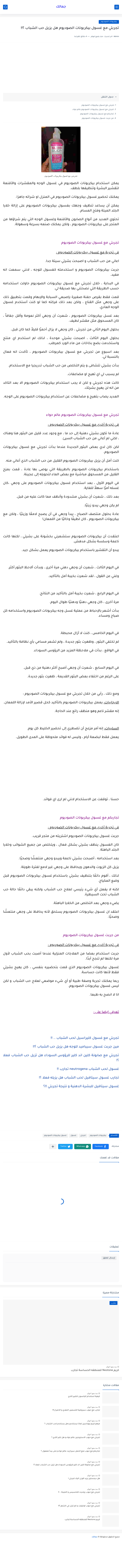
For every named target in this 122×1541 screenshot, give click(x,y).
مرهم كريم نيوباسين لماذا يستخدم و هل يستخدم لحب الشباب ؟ (72, 1424)
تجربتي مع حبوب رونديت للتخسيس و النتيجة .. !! (79, 1492)
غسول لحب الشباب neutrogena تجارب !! (88, 1069)
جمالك (61, 7)
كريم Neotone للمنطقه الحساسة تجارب (95, 1370)
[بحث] (5, 7)
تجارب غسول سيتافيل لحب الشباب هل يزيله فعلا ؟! (79, 1078)
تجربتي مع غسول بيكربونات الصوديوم (98, 105)
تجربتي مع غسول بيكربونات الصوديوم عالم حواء (93, 110)
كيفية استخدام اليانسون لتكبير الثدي (84, 1397)
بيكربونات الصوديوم (109, 22)
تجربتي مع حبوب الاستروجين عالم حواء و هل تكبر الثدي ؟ (75, 1438)
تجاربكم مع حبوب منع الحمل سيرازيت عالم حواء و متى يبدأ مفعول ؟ (70, 1451)
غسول (73, 1136)
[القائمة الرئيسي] (116, 7)
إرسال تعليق (109, 1258)
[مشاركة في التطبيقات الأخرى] (53, 1146)
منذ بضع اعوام (111, 1367)
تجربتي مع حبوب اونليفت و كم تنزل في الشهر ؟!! (79, 1506)
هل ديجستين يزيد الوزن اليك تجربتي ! (84, 1479)
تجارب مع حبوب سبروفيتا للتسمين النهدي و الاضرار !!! (76, 1410)
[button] (100, 1146)
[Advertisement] (61, 69)
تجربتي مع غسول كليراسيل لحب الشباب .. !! (85, 1038)
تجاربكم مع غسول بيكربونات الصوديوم (97, 114)
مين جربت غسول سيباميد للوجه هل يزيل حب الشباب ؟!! (76, 1047)
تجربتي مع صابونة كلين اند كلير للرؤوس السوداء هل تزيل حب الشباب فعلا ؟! (66, 1465)
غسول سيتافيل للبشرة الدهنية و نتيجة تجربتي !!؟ (81, 1087)
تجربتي (83, 1136)
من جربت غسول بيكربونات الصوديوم (98, 118)
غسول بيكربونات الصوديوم (55, 1136)
